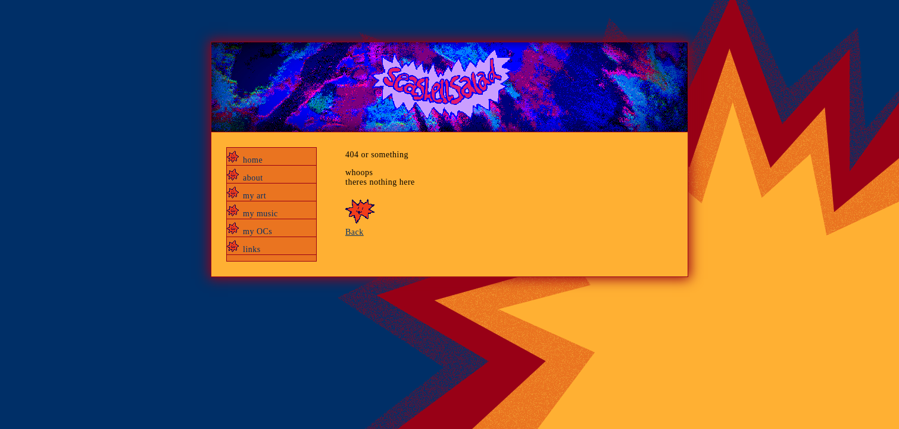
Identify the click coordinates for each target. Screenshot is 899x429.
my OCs (257, 231)
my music (260, 213)
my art (254, 195)
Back (354, 232)
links (252, 249)
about (253, 177)
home (253, 160)
